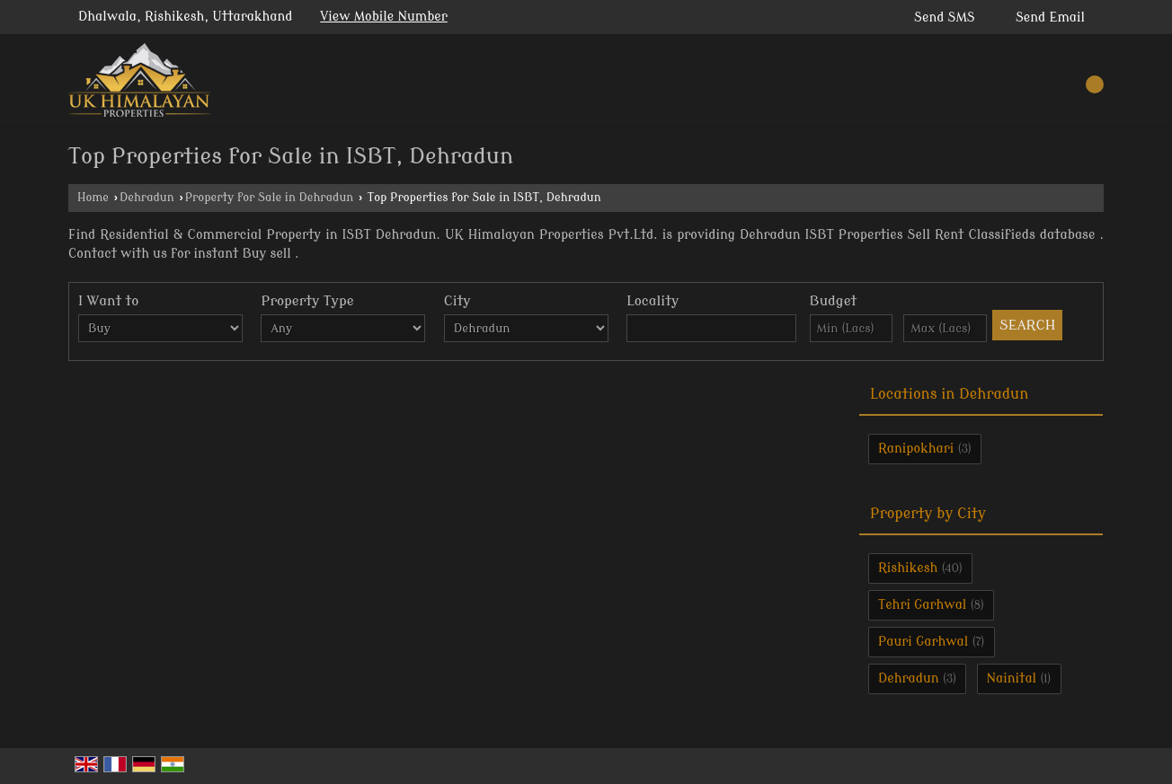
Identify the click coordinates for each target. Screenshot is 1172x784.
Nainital (1012, 678)
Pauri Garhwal (923, 641)
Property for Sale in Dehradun (269, 197)
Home (93, 197)
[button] (384, 16)
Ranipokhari (916, 448)
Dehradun (147, 197)
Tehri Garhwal (922, 605)
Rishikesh (907, 568)
